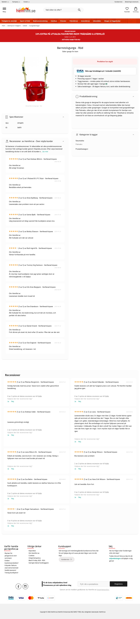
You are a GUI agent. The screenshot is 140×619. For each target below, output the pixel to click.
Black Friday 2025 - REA (37, 560)
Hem (3, 26)
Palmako (79, 144)
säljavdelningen (115, 558)
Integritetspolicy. (103, 590)
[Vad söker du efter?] (63, 10)
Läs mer (45, 151)
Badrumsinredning (40, 21)
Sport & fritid (25, 21)
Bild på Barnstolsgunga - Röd (34, 106)
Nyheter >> (5, 2)
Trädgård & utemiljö (9, 21)
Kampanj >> (16, 2)
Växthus (54, 21)
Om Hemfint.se (34, 553)
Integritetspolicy (35, 558)
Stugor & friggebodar (112, 21)
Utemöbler (97, 21)
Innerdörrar (85, 21)
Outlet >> (27, 2)
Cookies (31, 556)
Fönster (63, 21)
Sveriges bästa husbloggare (39, 563)
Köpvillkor (32, 551)
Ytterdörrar (73, 21)
